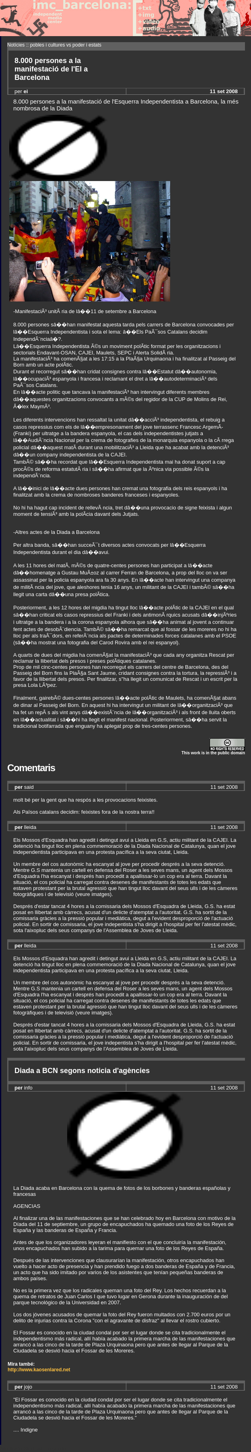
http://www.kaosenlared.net (39, 1370)
